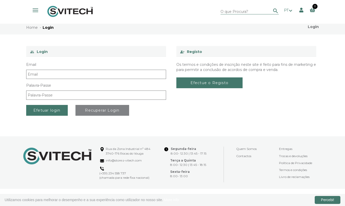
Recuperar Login (102, 110)
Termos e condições (293, 170)
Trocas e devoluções (293, 156)
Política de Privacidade (295, 163)
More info (171, 200)
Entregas (285, 149)
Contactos (243, 156)
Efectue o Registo (209, 82)
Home (32, 27)
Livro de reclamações (294, 177)
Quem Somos (246, 149)
